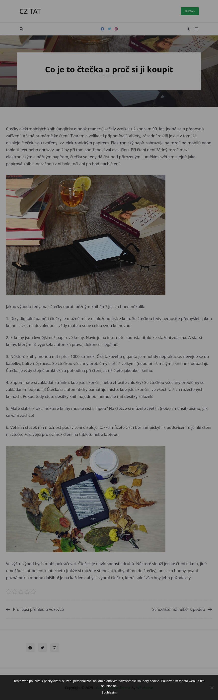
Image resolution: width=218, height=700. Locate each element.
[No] (211, 687)
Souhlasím (109, 692)
